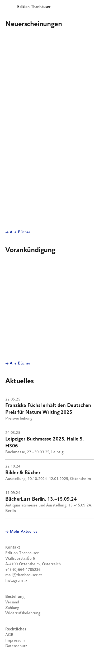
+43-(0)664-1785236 (22, 570)
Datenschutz (16, 646)
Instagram (14, 581)
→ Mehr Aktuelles (21, 532)
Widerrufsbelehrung (22, 613)
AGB (9, 635)
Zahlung (12, 608)
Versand (12, 602)
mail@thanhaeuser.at (23, 575)
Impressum (15, 640)
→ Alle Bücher (17, 232)
